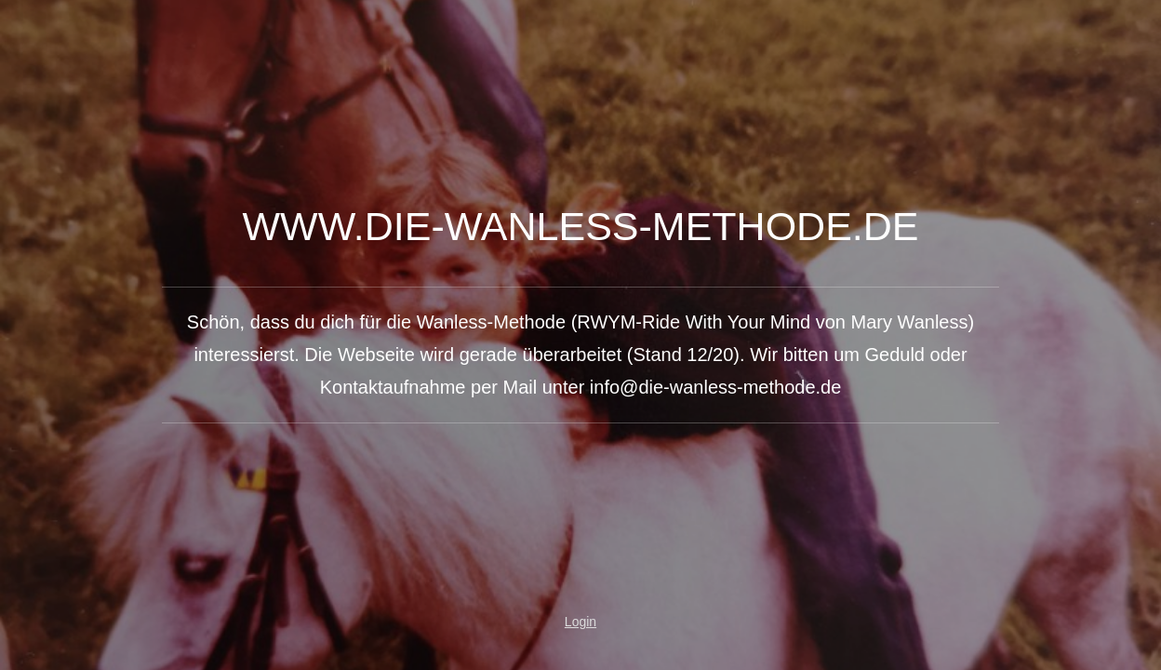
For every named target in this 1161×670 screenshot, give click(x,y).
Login (580, 621)
